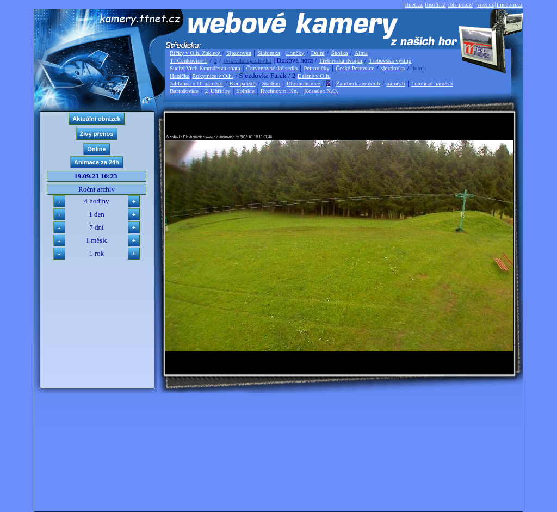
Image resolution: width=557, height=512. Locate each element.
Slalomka (268, 53)
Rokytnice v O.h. (212, 75)
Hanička (180, 75)
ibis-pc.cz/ (460, 4)
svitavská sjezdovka (247, 60)
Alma (360, 53)
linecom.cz (510, 4)
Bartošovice (184, 91)
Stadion (271, 83)
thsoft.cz (435, 4)
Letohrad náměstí (432, 83)
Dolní (318, 53)
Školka (339, 53)
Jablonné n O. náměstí (196, 83)
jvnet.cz (484, 4)
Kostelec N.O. (321, 91)
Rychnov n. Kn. (279, 91)
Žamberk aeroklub (358, 83)
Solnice (246, 91)
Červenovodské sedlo (272, 68)
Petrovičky (317, 68)
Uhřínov (221, 91)
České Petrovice (355, 68)
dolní (417, 68)
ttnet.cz (414, 4)
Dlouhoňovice (303, 83)
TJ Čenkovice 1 (188, 60)
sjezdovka (393, 68)
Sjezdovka (238, 53)
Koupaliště (243, 83)
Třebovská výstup (390, 60)
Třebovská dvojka (340, 60)
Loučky (295, 53)
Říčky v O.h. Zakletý (195, 53)
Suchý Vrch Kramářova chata (205, 68)
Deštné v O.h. (314, 75)
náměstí (396, 83)
